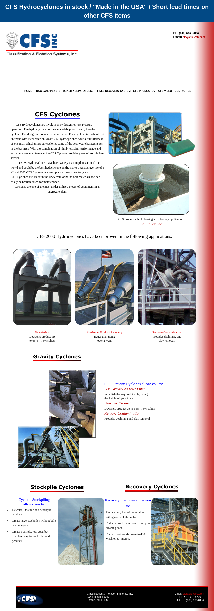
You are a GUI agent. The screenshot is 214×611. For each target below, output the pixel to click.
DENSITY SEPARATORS (77, 91)
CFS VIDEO (165, 91)
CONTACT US (183, 91)
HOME (28, 91)
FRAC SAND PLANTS (48, 91)
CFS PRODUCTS (143, 91)
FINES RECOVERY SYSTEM (114, 91)
